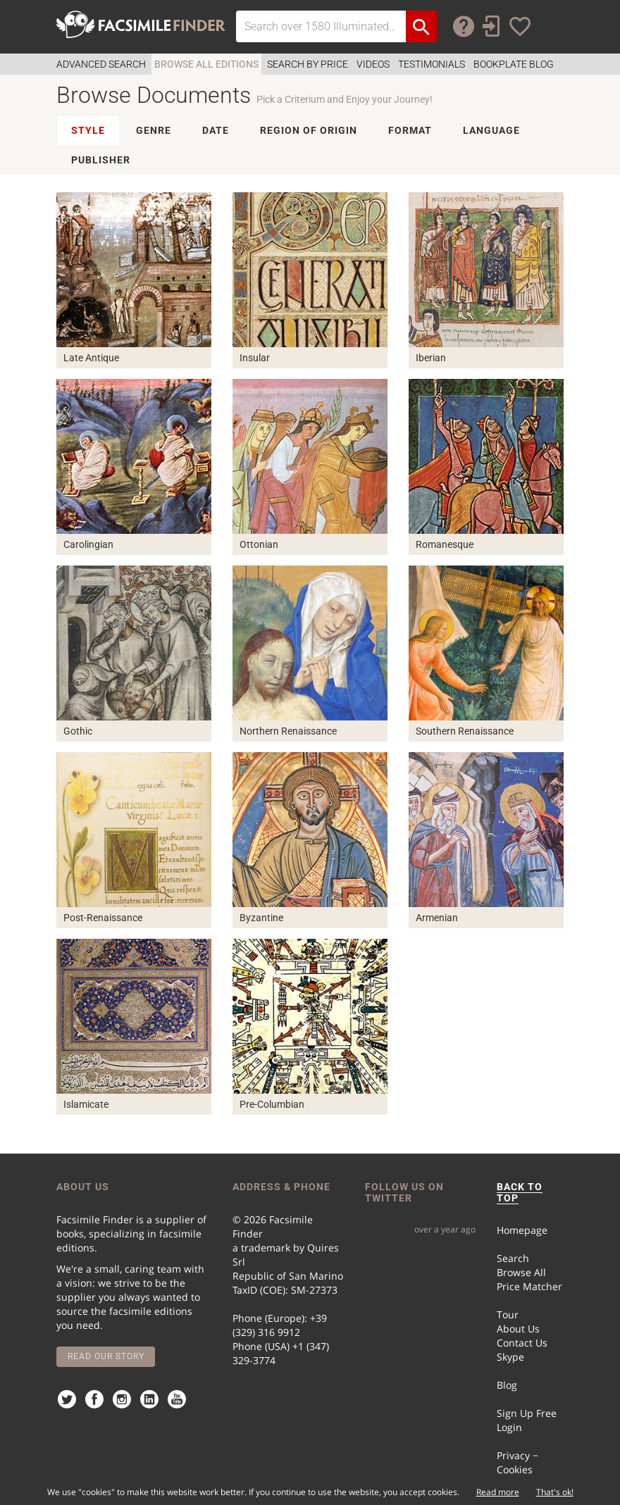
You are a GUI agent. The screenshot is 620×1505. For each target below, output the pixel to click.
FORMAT (410, 130)
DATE (215, 130)
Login (509, 1427)
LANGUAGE (491, 130)
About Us (518, 1328)
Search (513, 1258)
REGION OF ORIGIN (308, 130)
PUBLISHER (100, 160)
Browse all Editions (206, 64)
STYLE (88, 130)
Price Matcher (529, 1286)
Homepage (522, 1230)
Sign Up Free (527, 1413)
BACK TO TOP (519, 1192)
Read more (497, 1492)
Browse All (521, 1272)
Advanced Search (101, 64)
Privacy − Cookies (517, 1462)
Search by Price (307, 64)
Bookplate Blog (513, 64)
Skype (510, 1356)
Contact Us (522, 1342)
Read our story (106, 1356)
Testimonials (431, 64)
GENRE (153, 130)
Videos (373, 64)
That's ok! (555, 1492)
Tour (508, 1314)
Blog (507, 1385)
